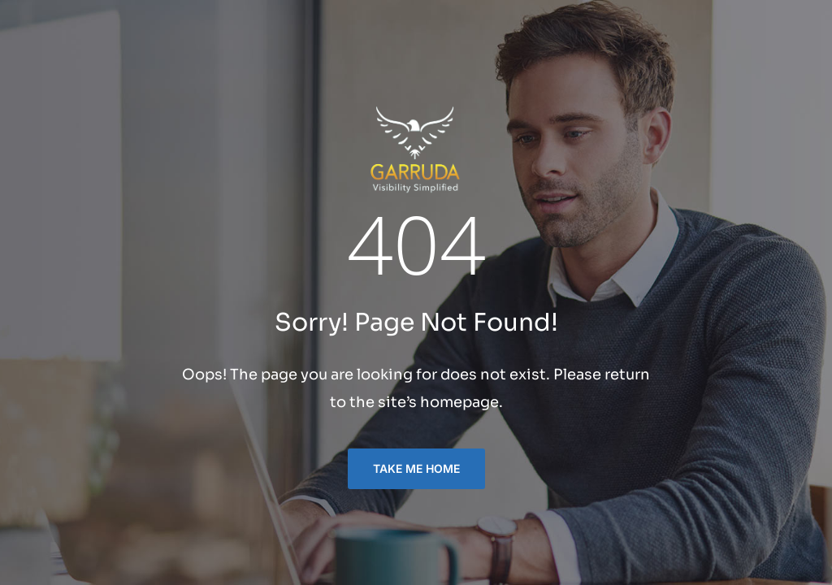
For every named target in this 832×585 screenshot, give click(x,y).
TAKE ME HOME (416, 468)
